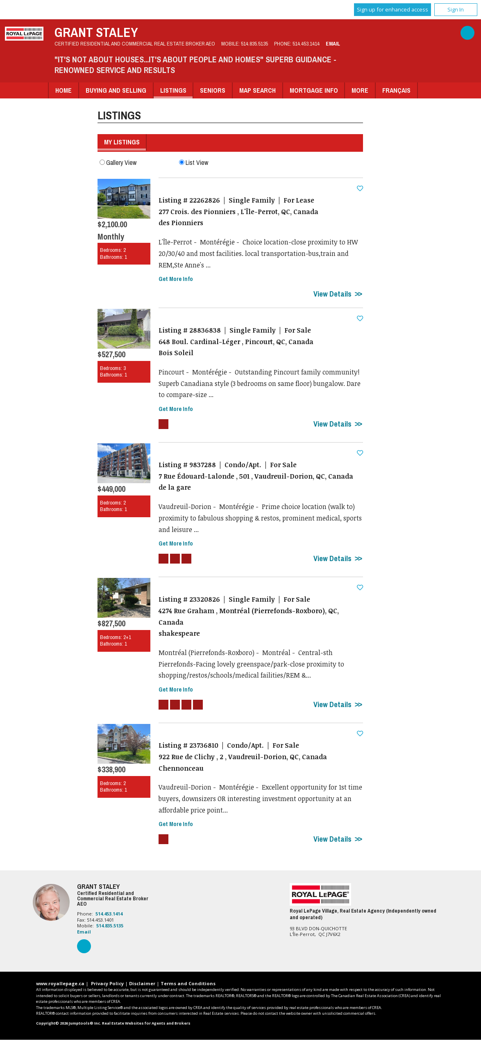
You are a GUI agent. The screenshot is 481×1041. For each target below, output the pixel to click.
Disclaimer (142, 985)
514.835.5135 (254, 43)
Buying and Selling (116, 90)
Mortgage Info (314, 90)
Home (63, 90)
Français (396, 90)
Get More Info (176, 279)
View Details (332, 294)
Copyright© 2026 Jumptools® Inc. (68, 1024)
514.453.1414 (306, 43)
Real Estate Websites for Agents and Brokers (146, 1024)
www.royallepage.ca (60, 985)
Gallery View (118, 162)
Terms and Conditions (188, 985)
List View (193, 162)
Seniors (212, 90)
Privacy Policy (107, 985)
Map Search (257, 90)
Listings (173, 90)
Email (333, 43)
